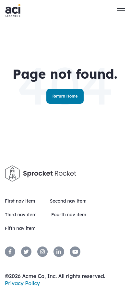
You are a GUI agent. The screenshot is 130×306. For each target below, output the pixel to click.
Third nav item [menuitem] (21, 215)
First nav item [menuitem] (20, 201)
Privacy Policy (22, 283)
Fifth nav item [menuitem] (20, 228)
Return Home (64, 96)
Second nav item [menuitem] (68, 201)
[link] (10, 251)
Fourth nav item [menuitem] (68, 215)
